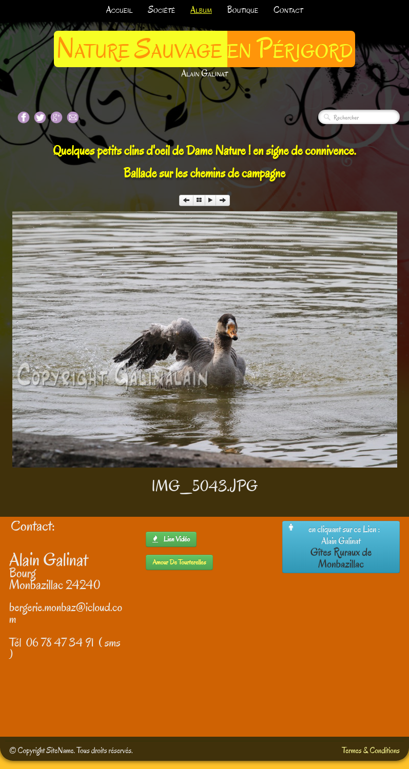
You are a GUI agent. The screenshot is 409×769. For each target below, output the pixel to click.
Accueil (119, 10)
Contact (288, 10)
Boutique (242, 10)
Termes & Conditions (371, 750)
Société (161, 10)
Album (201, 10)
